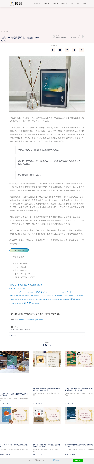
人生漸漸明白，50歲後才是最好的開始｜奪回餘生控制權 (14, 395)
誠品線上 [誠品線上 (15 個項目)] (46, 299)
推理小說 (13, 288)
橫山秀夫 (28, 285)
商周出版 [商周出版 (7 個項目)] (64, 292)
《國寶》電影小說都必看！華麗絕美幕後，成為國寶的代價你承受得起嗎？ (79, 389)
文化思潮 (46, 3)
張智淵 (21, 285)
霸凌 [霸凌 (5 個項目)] (33, 303)
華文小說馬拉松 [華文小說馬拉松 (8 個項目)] (28, 299)
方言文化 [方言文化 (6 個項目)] (49, 295)
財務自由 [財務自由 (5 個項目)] (78, 299)
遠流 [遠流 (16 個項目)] (16, 303)
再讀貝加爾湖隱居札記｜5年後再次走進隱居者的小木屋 (79, 445)
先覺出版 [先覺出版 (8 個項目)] (45, 292)
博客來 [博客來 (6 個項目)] (50, 292)
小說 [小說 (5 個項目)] (17, 295)
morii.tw (50, 460)
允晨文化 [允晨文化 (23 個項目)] (39, 292)
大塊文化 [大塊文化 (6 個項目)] (81, 292)
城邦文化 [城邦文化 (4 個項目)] (76, 292)
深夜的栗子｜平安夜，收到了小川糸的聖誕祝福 (14, 445)
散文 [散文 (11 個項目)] (32, 295)
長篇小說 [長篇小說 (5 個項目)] (21, 303)
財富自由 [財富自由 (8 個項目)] (11, 303)
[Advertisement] (47, 18)
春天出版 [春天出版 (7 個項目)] (54, 295)
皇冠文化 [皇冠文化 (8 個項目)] (11, 299)
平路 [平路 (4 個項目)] (20, 295)
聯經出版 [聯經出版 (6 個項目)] (17, 299)
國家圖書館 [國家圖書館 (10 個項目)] (70, 292)
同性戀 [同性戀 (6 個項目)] (59, 292)
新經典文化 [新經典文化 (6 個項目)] (43, 295)
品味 (84, 3)
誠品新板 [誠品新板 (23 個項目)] (39, 299)
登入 (19, 329)
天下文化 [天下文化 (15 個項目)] (12, 295)
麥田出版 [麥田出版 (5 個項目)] (37, 303)
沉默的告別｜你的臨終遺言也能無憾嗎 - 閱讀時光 (30, 320)
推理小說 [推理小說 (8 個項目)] (27, 295)
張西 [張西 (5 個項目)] (23, 295)
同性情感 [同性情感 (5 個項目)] (55, 292)
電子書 (41, 285)
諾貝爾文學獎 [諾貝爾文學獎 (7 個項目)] (66, 299)
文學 (71, 3)
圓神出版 (13, 285)
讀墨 (35, 285)
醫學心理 (64, 3)
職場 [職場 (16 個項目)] (21, 299)
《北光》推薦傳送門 (19, 250)
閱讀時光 (37, 3)
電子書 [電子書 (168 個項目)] (27, 303)
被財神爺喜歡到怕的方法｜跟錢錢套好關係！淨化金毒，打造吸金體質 (46, 389)
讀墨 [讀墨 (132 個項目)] (72, 299)
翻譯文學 (21, 288)
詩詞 (78, 3)
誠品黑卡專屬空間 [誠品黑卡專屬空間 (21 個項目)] (56, 299)
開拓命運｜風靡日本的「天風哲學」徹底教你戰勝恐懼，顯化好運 (46, 445)
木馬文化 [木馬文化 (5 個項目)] (66, 295)
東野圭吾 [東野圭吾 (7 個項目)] (71, 295)
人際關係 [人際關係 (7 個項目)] (32, 292)
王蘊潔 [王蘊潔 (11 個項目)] (76, 295)
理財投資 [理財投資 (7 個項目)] (81, 295)
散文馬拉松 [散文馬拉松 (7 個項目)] (37, 295)
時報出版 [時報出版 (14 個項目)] (60, 295)
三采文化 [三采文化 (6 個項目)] (27, 292)
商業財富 (55, 3)
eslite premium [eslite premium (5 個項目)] (13, 292)
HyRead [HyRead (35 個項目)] (21, 292)
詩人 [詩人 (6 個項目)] (34, 299)
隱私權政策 (56, 460)
